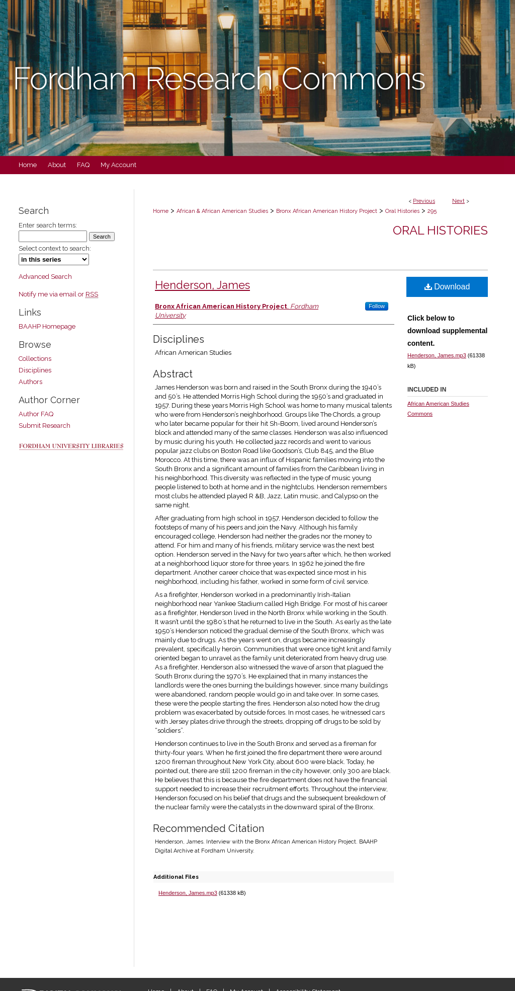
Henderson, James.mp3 (187, 893)
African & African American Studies (222, 211)
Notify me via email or (58, 294)
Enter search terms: (48, 225)
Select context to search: (55, 248)
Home (160, 211)
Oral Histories (402, 211)
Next (458, 201)
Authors (30, 382)
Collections (35, 358)
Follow (377, 306)
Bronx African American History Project (326, 211)
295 (432, 211)
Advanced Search (45, 276)
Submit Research (44, 425)
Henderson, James (202, 284)
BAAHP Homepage (47, 326)
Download (447, 286)
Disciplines (35, 370)
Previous (424, 201)
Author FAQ (36, 414)
